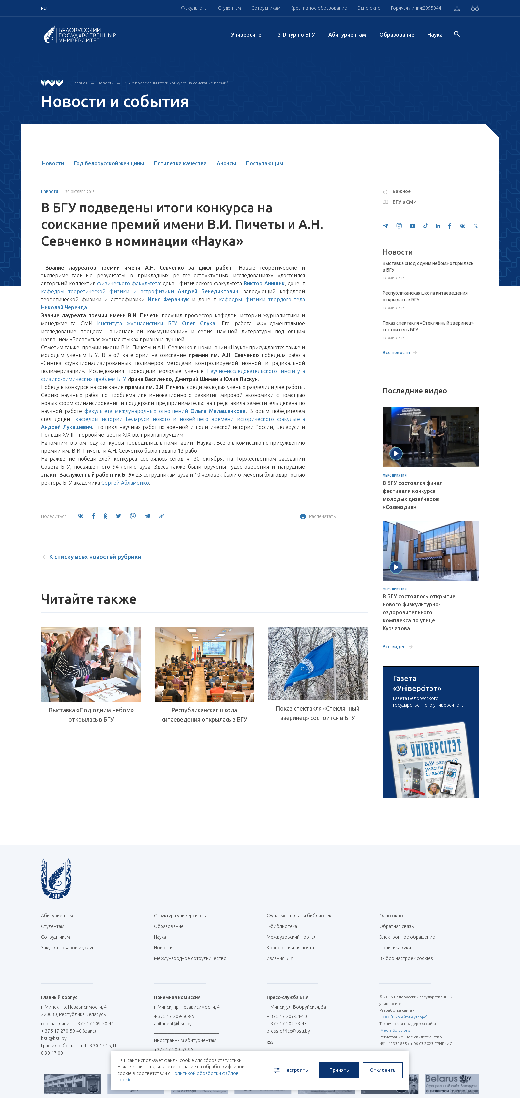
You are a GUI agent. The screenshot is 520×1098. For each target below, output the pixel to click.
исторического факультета (271, 419)
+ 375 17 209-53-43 (287, 1023)
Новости (106, 83)
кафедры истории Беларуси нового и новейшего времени (154, 419)
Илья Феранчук (168, 299)
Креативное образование (319, 8)
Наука (435, 35)
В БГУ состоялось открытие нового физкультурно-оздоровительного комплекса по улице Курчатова (419, 612)
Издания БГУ (280, 958)
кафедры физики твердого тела (262, 299)
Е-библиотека (284, 926)
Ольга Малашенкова (218, 411)
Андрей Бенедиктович (208, 291)
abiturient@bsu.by (173, 1023)
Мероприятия (395, 476)
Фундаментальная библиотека (303, 915)
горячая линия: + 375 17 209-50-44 (77, 1023)
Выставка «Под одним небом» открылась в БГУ (91, 715)
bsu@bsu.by (54, 1038)
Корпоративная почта (293, 947)
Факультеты (194, 8)
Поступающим (264, 163)
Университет (247, 35)
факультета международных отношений (136, 411)
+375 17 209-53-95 (173, 1049)
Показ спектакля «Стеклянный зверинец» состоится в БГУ (317, 713)
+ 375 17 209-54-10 (287, 1016)
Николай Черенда (64, 307)
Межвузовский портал (294, 937)
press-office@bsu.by (288, 1031)
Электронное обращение (407, 937)
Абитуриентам (347, 35)
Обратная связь (396, 926)
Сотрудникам (265, 8)
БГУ (172, 323)
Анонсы (226, 163)
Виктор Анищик (264, 283)
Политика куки (395, 947)
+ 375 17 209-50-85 (174, 1016)
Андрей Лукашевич (66, 427)
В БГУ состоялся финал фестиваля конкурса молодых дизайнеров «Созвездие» (413, 495)
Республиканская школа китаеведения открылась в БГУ (204, 715)
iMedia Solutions (394, 1030)
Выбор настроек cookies (406, 958)
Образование (396, 35)
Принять (339, 1070)
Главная (80, 83)
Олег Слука (198, 323)
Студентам (229, 8)
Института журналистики (130, 323)
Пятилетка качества (180, 163)
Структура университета (180, 915)
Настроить (290, 1070)
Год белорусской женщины (109, 163)
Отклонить (383, 1070)
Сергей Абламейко (125, 483)
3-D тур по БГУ (296, 35)
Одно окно (369, 8)
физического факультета (128, 283)
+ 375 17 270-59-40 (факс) (68, 1031)
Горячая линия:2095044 (416, 8)
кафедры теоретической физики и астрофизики (107, 291)
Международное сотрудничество (190, 962)
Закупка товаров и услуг (67, 947)
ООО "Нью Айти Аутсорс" (403, 1017)
